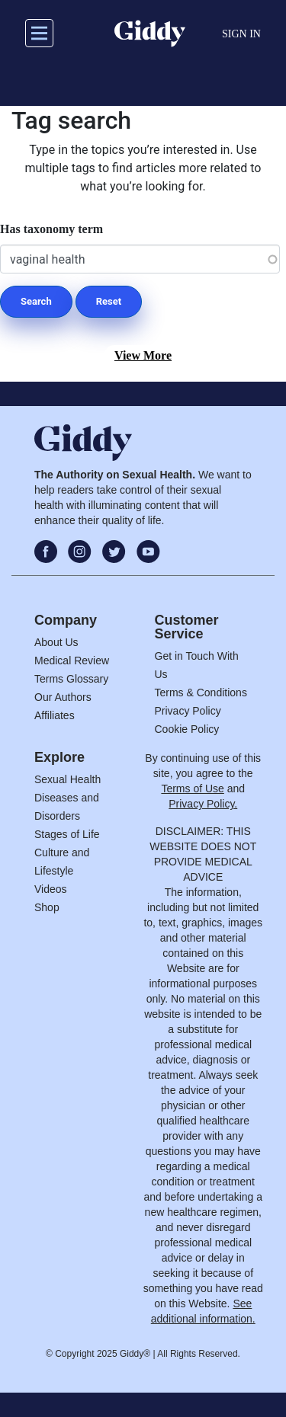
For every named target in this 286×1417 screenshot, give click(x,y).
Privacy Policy (188, 711)
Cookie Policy (187, 729)
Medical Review (71, 660)
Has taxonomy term (51, 228)
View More (143, 355)
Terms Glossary (71, 679)
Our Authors (63, 697)
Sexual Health (67, 779)
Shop (46, 907)
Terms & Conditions (201, 692)
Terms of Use (192, 788)
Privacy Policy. (203, 804)
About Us (56, 642)
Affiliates (54, 715)
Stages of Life (67, 834)
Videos (50, 889)
